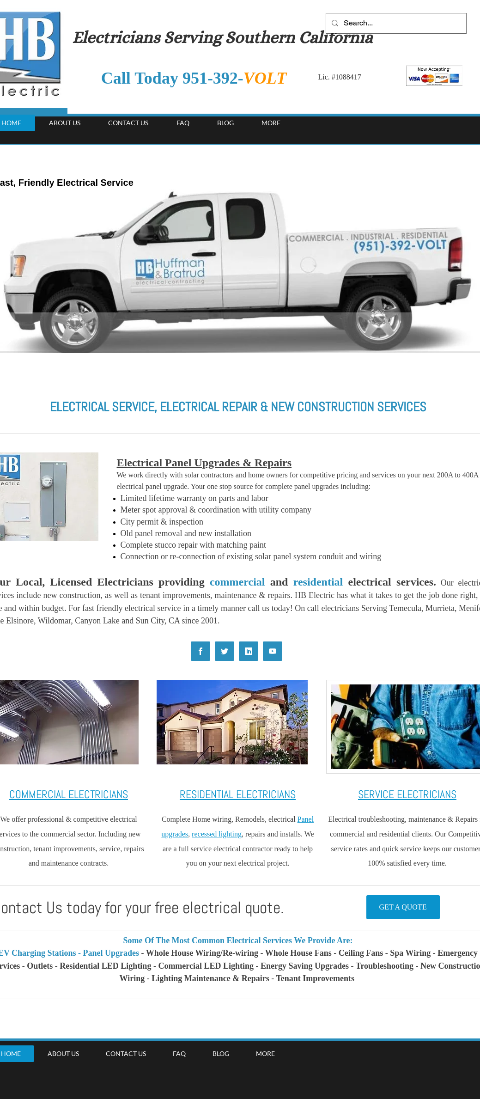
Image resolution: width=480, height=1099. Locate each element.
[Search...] (395, 23)
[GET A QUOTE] (403, 907)
